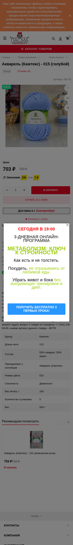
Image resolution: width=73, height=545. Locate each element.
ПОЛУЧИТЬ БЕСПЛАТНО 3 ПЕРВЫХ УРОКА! (36, 309)
